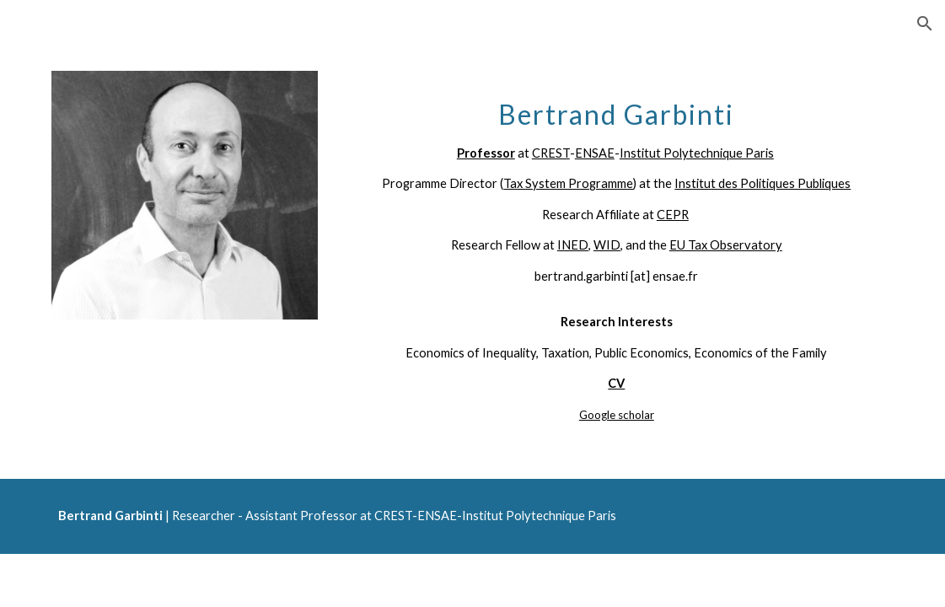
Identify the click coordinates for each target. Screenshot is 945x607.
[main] (616, 251)
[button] (925, 23)
